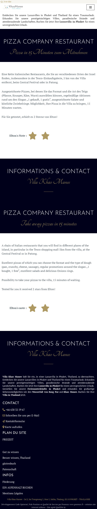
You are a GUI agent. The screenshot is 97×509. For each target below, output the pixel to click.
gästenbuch (9, 463)
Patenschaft (9, 469)
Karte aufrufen (13, 427)
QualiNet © (61, 507)
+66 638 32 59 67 (15, 409)
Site (48, 507)
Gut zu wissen (11, 452)
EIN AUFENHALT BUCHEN (18, 487)
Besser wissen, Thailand (16, 457)
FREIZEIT (8, 439)
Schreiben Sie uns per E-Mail (22, 415)
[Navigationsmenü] (90, 7)
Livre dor (7, 1)
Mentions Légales (13, 493)
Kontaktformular (15, 421)
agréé (53, 507)
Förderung (8, 481)
